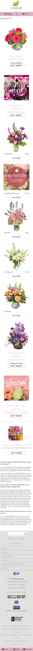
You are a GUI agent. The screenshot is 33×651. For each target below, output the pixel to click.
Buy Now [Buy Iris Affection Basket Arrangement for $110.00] (16, 365)
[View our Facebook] (15, 574)
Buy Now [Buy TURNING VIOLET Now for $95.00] (16, 158)
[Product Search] (17, 534)
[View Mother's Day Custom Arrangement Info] (16, 88)
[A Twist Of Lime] (16, 9)
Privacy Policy (9, 641)
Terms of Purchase (21, 641)
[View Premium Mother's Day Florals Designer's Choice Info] (16, 177)
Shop (8, 14)
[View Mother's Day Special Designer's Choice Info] (16, 388)
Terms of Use (16, 644)
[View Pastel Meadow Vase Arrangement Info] (16, 255)
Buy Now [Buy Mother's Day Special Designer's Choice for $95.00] (16, 415)
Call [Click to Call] (5, 649)
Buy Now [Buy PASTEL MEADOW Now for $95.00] (16, 276)
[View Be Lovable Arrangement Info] (16, 38)
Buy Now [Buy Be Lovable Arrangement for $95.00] (16, 65)
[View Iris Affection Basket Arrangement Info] (16, 335)
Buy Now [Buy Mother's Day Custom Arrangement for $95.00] (16, 115)
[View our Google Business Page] (18, 574)
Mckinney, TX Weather (8, 635)
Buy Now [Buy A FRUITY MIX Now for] (16, 315)
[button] (16, 607)
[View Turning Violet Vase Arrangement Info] (16, 137)
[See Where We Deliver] (16, 543)
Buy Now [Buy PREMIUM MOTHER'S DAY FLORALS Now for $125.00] (16, 197)
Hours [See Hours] (27, 649)
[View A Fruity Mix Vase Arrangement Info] (16, 295)
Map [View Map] (16, 649)
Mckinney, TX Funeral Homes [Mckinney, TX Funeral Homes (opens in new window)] (11, 626)
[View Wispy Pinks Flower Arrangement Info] (16, 216)
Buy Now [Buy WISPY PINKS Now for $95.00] (16, 237)
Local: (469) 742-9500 (16, 588)
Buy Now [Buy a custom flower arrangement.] (16, 453)
